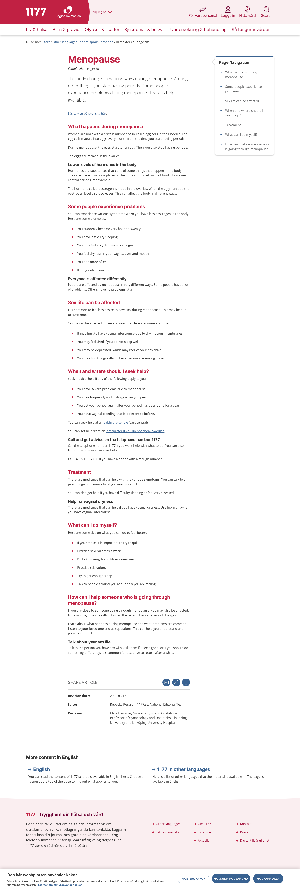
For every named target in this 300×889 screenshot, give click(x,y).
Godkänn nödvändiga (231, 878)
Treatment (233, 125)
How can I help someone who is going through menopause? (247, 146)
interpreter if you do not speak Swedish (135, 431)
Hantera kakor (193, 878)
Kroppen (106, 42)
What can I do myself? (241, 134)
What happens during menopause (241, 74)
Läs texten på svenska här (87, 113)
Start (46, 42)
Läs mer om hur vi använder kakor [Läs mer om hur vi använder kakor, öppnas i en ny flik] (60, 885)
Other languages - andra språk (75, 42)
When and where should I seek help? (244, 112)
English (41, 769)
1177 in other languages (183, 769)
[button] (186, 682)
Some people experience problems (243, 88)
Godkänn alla (268, 878)
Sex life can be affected (242, 101)
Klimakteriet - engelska (133, 42)
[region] (150, 879)
